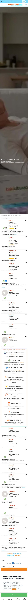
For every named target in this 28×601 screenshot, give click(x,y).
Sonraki (17, 563)
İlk (7, 563)
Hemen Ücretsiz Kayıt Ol (14, 594)
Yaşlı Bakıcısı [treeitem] (15, 215)
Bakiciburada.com (4, 215)
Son (20, 563)
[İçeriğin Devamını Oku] (14, 589)
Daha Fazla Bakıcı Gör (14, 569)
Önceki (10, 563)
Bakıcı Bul (10, 215)
